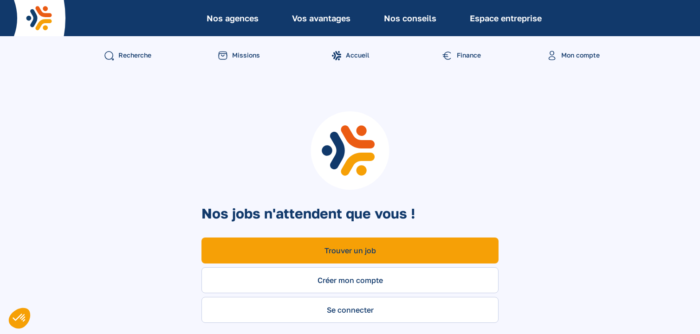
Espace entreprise (506, 18)
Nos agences (233, 18)
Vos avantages (321, 18)
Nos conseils (410, 18)
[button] (19, 318)
